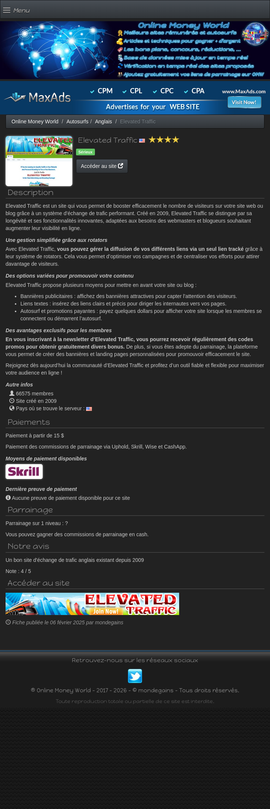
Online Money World (35, 121)
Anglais (103, 121)
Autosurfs (77, 121)
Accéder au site (102, 166)
